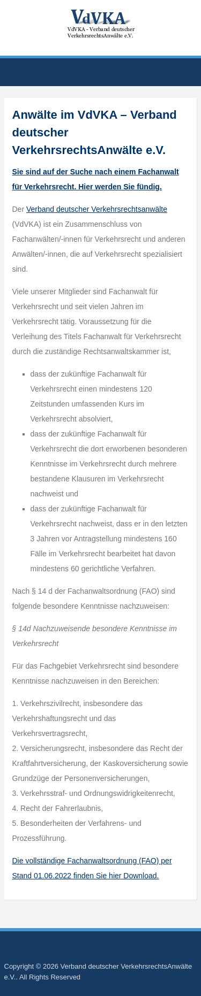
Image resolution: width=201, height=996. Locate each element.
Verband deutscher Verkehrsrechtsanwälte (96, 209)
